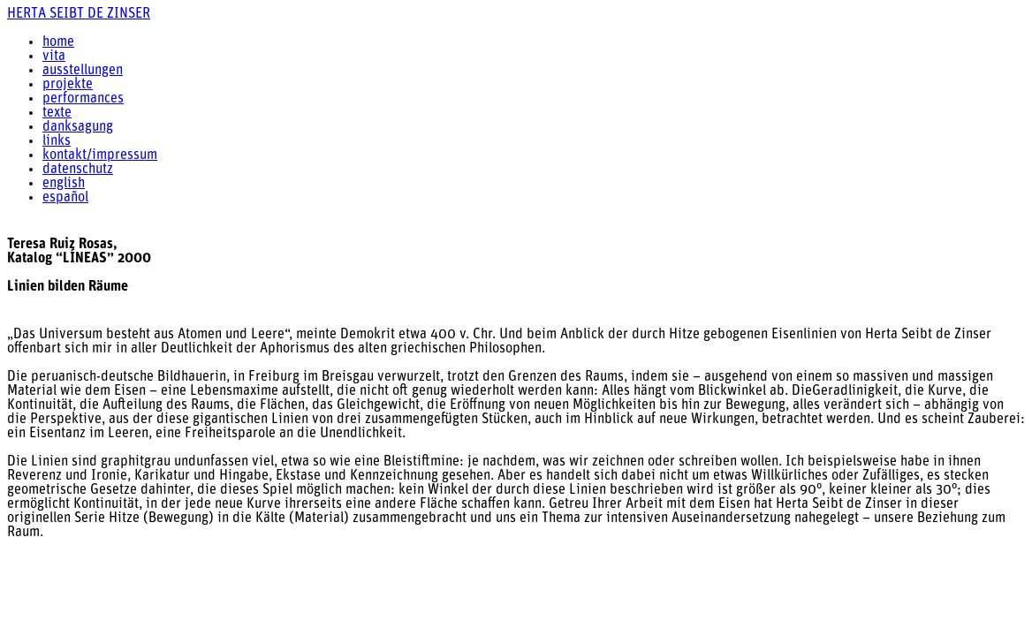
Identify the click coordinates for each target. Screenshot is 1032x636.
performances (83, 99)
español (65, 198)
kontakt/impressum (99, 155)
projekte (67, 85)
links (56, 141)
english (63, 184)
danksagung (77, 127)
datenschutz (77, 170)
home (58, 42)
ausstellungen (82, 71)
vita (53, 56)
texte (57, 113)
